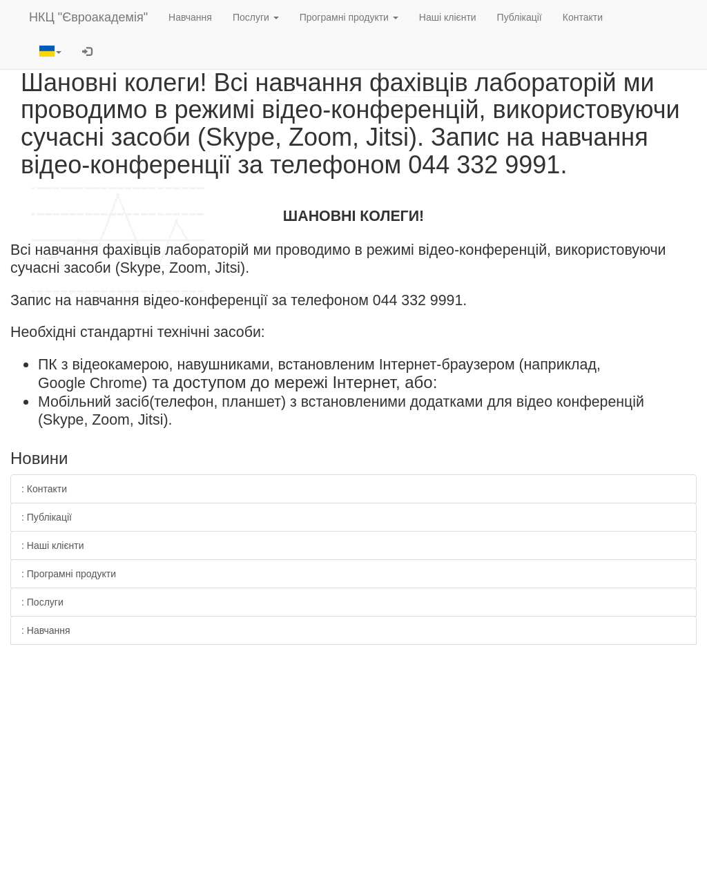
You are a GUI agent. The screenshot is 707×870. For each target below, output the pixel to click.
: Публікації (46, 517)
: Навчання (45, 630)
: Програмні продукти (68, 573)
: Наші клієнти (52, 545)
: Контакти (44, 488)
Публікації (519, 17)
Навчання (190, 17)
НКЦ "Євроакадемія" (88, 17)
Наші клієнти (447, 17)
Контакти (583, 17)
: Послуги (42, 602)
